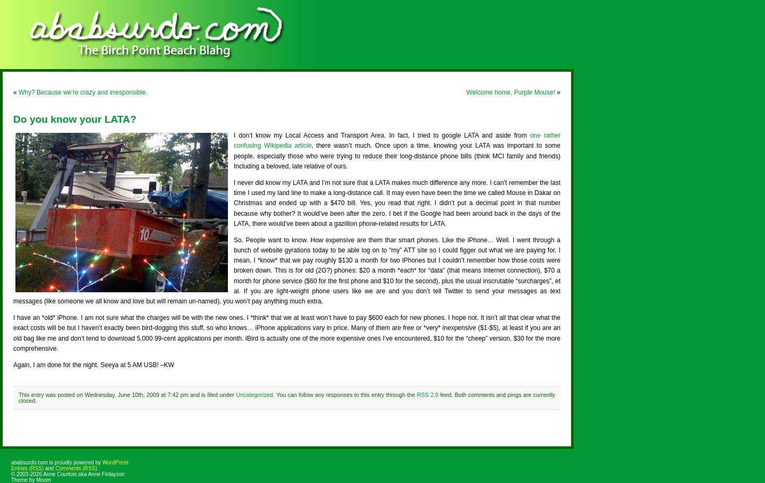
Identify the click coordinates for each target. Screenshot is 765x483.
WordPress (116, 462)
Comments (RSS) (76, 468)
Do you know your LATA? (75, 119)
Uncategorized (254, 395)
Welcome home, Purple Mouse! (510, 92)
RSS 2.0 (428, 395)
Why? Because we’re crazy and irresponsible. (83, 92)
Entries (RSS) (27, 468)
